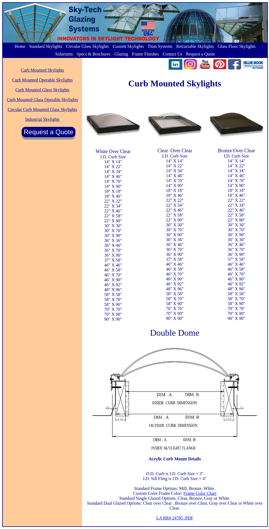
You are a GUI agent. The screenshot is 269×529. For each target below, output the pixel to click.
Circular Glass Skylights (87, 46)
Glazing (121, 54)
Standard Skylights (45, 46)
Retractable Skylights (195, 46)
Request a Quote (200, 54)
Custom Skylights (128, 46)
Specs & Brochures (94, 54)
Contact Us (172, 54)
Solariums (64, 54)
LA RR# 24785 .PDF (174, 518)
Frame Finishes (145, 54)
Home (19, 46)
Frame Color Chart (200, 493)
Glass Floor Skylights (237, 46)
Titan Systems (160, 46)
